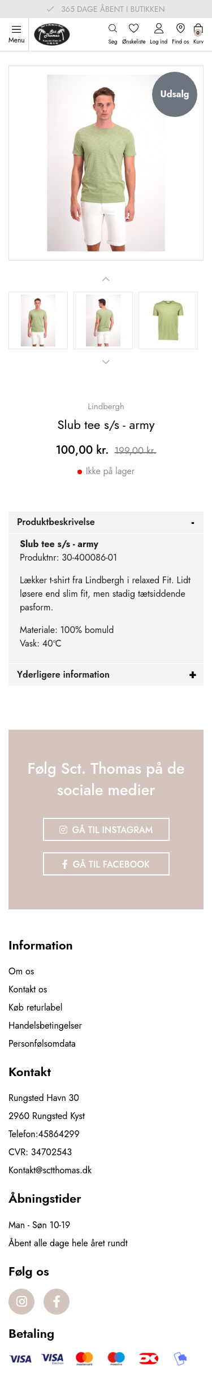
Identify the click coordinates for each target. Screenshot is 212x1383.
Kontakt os (27, 989)
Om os (21, 971)
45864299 (59, 1134)
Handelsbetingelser (45, 1025)
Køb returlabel (35, 1007)
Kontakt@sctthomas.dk (50, 1170)
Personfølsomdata (42, 1043)
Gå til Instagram (106, 829)
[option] (38, 320)
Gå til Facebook (106, 864)
